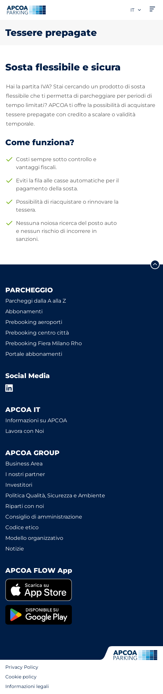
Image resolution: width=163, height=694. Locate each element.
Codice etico (22, 527)
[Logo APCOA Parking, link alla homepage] (26, 10)
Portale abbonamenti (33, 354)
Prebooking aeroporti (33, 322)
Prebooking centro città (37, 333)
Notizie (14, 548)
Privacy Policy (21, 667)
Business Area (24, 463)
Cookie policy (21, 677)
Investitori (18, 485)
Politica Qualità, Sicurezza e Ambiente (55, 495)
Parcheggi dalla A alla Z (35, 301)
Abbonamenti (24, 311)
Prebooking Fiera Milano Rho (43, 343)
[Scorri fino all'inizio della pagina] (155, 264)
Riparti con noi (24, 506)
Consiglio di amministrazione (43, 517)
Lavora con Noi (24, 431)
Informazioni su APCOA (36, 420)
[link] (81, 590)
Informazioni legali (27, 686)
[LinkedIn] (9, 388)
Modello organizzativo (34, 538)
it (136, 10)
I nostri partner (25, 474)
